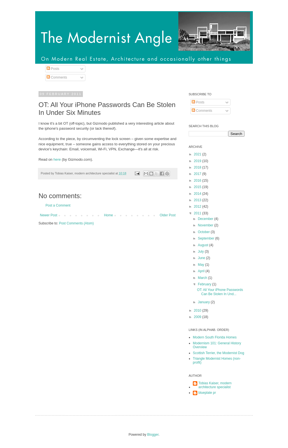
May (201, 265)
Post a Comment (57, 205)
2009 (198, 317)
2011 (198, 213)
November (206, 225)
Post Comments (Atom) (76, 223)
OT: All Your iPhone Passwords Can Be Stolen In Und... (220, 292)
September (206, 238)
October (204, 232)
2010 (198, 310)
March (203, 278)
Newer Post (48, 215)
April (201, 271)
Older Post (168, 215)
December (206, 219)
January (204, 302)
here (57, 159)
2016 (198, 180)
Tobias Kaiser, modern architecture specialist (215, 385)
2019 (198, 161)
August (203, 245)
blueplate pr (207, 393)
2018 (198, 167)
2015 (198, 187)
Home (108, 215)
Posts (53, 69)
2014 (198, 194)
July (201, 251)
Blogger (153, 435)
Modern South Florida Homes (215, 337)
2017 (198, 174)
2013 (198, 200)
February (205, 284)
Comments (57, 77)
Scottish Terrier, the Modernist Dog (218, 353)
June (202, 258)
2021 (198, 154)
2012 (198, 206)
